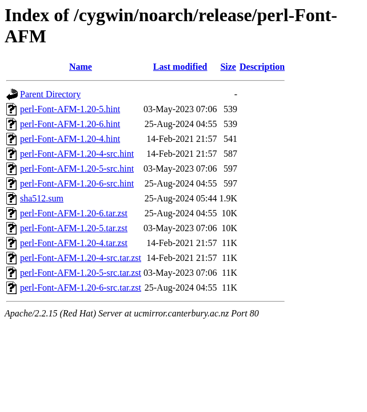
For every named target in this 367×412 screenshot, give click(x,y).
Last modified (180, 67)
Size (228, 67)
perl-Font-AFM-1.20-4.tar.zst (73, 243)
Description (262, 67)
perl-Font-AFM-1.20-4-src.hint (77, 154)
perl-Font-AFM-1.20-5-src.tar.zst (80, 273)
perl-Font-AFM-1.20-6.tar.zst (73, 213)
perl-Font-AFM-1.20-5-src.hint (77, 168)
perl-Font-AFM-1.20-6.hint (70, 124)
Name (80, 67)
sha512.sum (41, 198)
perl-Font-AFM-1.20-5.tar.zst (73, 228)
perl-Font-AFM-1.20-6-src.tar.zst (80, 287)
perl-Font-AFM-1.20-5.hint (70, 109)
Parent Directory (50, 94)
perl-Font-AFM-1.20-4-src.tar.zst (80, 258)
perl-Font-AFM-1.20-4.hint (70, 139)
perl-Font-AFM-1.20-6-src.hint (77, 183)
